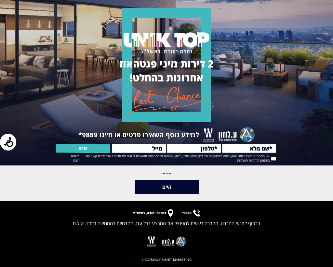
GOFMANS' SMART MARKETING (168, 259)
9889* (88, 134)
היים (166, 186)
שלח (73, 148)
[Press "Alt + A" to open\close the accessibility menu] (8, 142)
